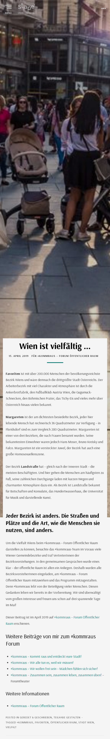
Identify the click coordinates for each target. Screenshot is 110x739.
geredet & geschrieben (36, 717)
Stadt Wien (86, 722)
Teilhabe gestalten (67, 717)
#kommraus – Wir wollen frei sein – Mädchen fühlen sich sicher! (54, 668)
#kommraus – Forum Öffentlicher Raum (37, 706)
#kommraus (25, 722)
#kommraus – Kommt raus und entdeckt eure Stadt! (46, 656)
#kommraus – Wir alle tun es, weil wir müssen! (42, 662)
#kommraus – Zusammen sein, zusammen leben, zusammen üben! (56, 675)
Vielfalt (11, 727)
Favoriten (42, 722)
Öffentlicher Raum (63, 722)
